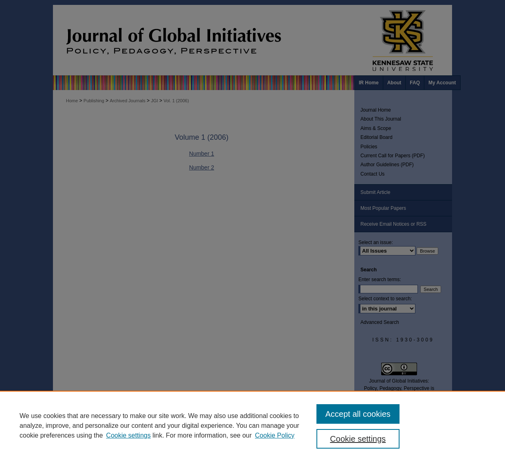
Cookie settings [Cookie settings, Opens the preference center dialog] (358, 438)
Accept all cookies (358, 413)
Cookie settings (128, 435)
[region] (252, 425)
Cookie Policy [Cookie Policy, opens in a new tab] (274, 435)
